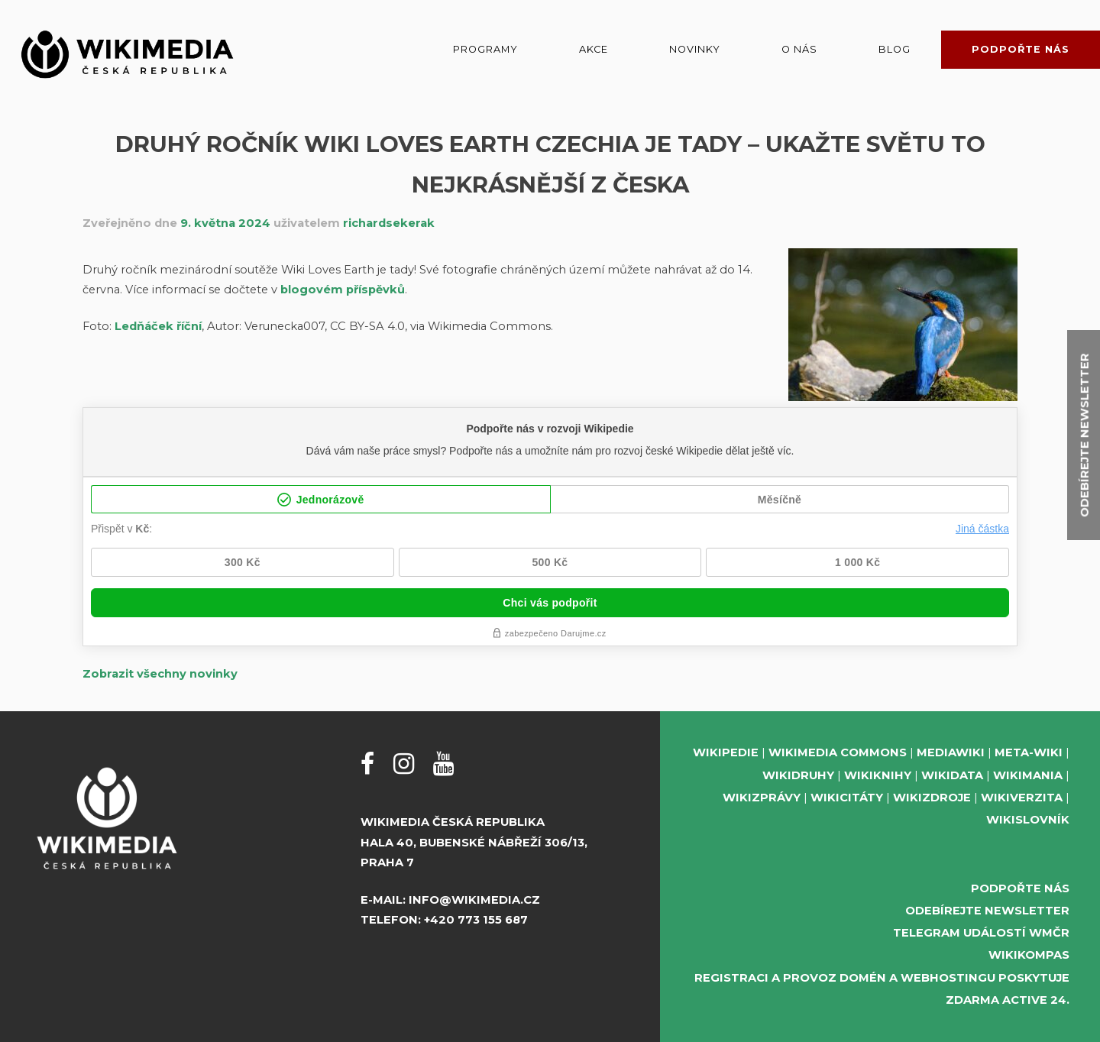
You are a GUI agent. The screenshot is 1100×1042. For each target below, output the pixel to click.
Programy (485, 49)
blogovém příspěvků (342, 289)
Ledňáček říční (158, 326)
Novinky (694, 49)
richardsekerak (389, 223)
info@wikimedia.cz (474, 900)
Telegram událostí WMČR (981, 933)
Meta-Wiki (1029, 752)
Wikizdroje (932, 797)
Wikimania (1028, 775)
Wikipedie (726, 752)
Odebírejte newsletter (987, 910)
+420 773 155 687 (476, 920)
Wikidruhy (798, 775)
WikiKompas (1028, 955)
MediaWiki (951, 752)
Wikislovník (1027, 820)
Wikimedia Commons (837, 752)
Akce (593, 49)
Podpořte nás (1020, 49)
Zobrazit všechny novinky (160, 674)
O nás (799, 49)
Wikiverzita (1022, 797)
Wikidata (952, 775)
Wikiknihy (877, 775)
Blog (894, 49)
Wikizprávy (762, 797)
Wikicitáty (846, 797)
